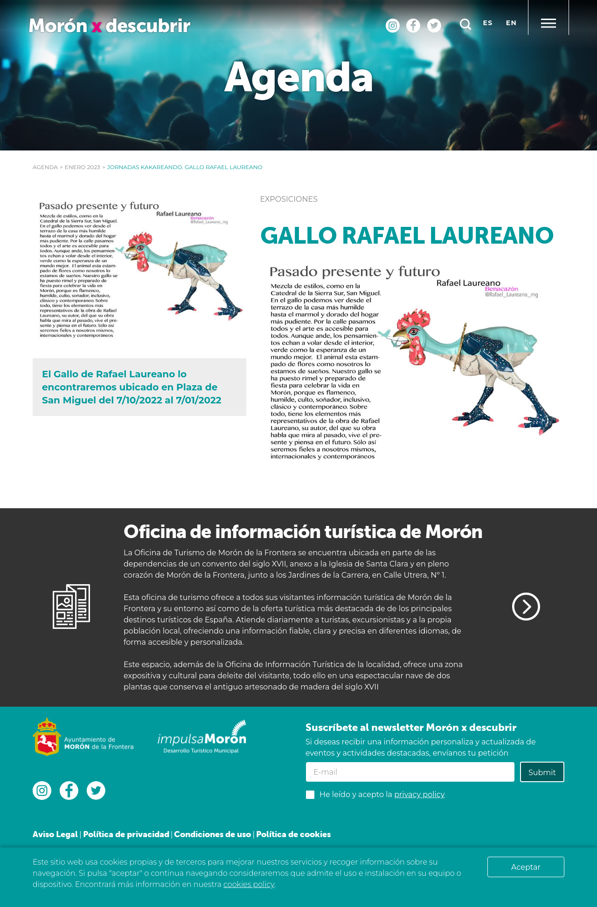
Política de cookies (293, 834)
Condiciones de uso (212, 834)
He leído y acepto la (381, 794)
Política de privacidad (126, 834)
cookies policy (248, 884)
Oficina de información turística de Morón (303, 531)
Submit (542, 772)
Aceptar (526, 867)
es (488, 23)
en (511, 23)
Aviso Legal (55, 834)
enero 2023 (82, 167)
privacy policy (419, 794)
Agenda (45, 167)
